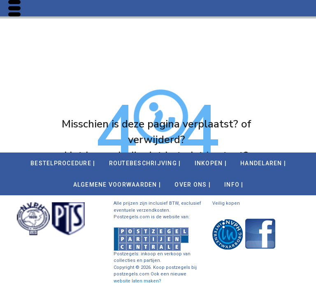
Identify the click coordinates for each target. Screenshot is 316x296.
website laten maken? (137, 281)
